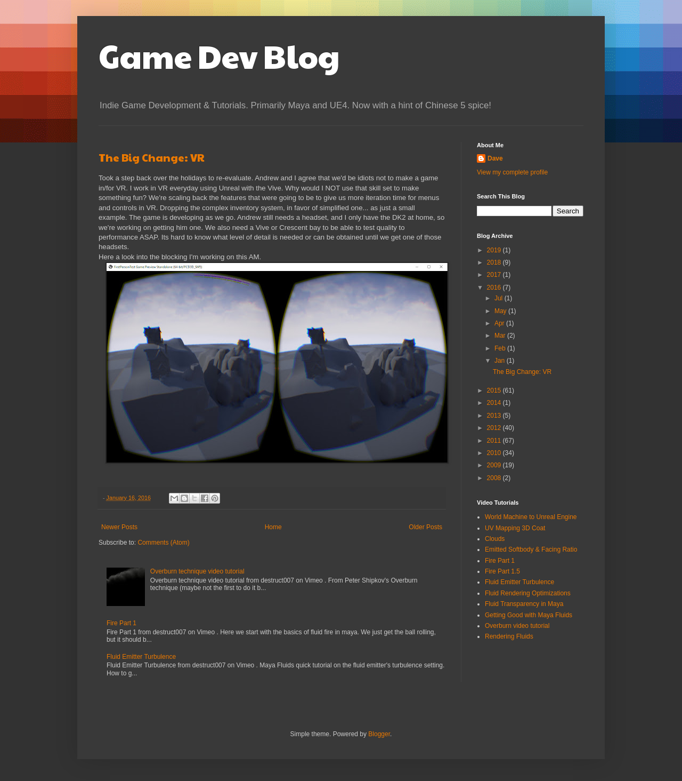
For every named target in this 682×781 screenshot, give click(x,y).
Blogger (379, 734)
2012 (495, 428)
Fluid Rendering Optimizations (528, 593)
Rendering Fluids (509, 636)
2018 (495, 262)
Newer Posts (119, 527)
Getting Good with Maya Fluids (528, 615)
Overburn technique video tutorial (197, 571)
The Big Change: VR (151, 157)
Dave (495, 158)
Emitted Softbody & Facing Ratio (531, 549)
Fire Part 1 (121, 623)
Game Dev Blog (219, 55)
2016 (495, 287)
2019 (495, 250)
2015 (495, 390)
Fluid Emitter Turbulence (141, 656)
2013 (495, 415)
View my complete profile (512, 172)
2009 (495, 465)
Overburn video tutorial (517, 625)
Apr (500, 323)
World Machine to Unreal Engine (531, 517)
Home (273, 527)
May (501, 311)
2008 (495, 478)
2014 (495, 403)
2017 (495, 274)
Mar (500, 335)
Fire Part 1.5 (502, 571)
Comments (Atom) (163, 542)
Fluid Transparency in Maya (524, 604)
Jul (499, 298)
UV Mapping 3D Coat (515, 528)
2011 (495, 440)
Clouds (495, 539)
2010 (495, 453)
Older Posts (425, 527)
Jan (500, 360)
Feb (500, 348)
